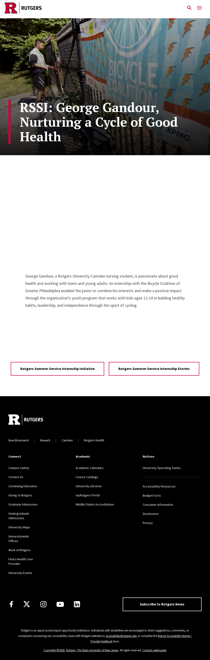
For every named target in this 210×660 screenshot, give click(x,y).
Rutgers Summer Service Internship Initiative (57, 368)
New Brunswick (18, 440)
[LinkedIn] (77, 604)
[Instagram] (43, 604)
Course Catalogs (87, 477)
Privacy (148, 523)
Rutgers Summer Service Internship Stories (154, 368)
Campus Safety (18, 468)
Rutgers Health (94, 440)
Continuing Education (22, 486)
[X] (26, 604)
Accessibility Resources (159, 486)
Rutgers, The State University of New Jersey (92, 650)
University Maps (19, 527)
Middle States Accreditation (95, 504)
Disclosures (151, 514)
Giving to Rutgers (20, 495)
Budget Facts (152, 495)
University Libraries (89, 486)
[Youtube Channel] (60, 604)
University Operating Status (162, 468)
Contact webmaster (154, 650)
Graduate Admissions (23, 504)
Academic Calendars (90, 468)
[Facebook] (11, 604)
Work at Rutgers (19, 550)
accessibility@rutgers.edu (121, 636)
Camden (67, 440)
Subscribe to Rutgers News (162, 604)
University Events (20, 573)
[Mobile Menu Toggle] (199, 8)
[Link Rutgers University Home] (92, 8)
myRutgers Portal (88, 495)
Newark (45, 440)
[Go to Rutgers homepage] (25, 420)
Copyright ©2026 (54, 650)
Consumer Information (158, 505)
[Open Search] (189, 8)
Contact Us (15, 477)
